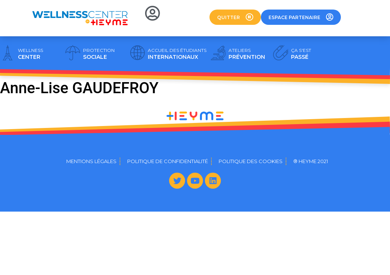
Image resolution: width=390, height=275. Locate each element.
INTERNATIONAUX (177, 53)
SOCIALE (99, 53)
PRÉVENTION (247, 53)
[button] (235, 17)
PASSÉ (301, 53)
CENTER (30, 53)
